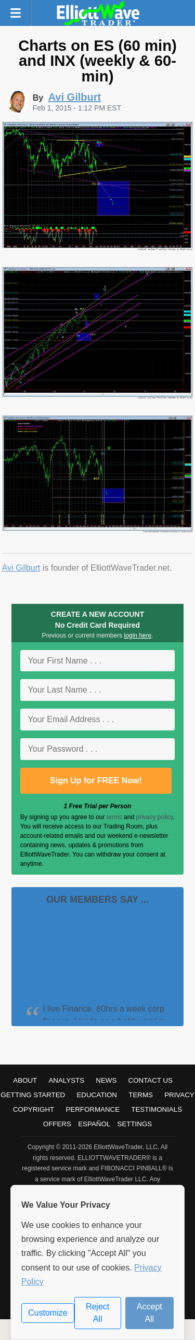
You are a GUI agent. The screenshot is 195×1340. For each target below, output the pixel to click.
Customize (48, 1312)
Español (94, 1124)
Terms (140, 1095)
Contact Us (150, 1080)
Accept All (149, 1312)
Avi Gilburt (21, 567)
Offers (57, 1124)
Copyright (33, 1109)
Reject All (97, 1312)
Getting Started (33, 1095)
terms (114, 817)
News (106, 1080)
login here (138, 635)
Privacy (179, 1095)
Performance (93, 1109)
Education (96, 1095)
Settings (135, 1124)
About (25, 1080)
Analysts (66, 1080)
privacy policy (154, 817)
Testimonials (156, 1109)
